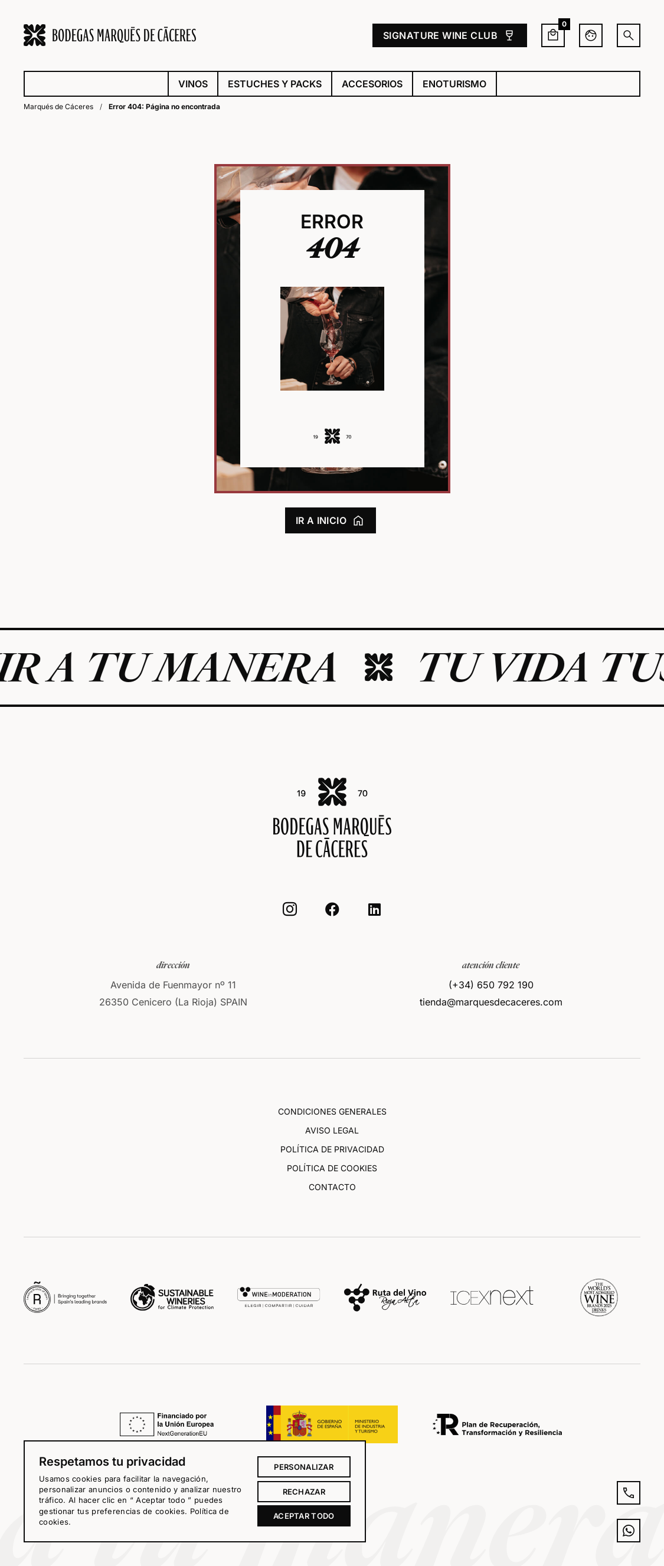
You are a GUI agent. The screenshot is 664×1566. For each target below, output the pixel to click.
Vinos (193, 84)
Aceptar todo (304, 1516)
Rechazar (304, 1491)
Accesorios (372, 84)
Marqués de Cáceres (58, 106)
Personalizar (303, 1467)
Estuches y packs (275, 84)
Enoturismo (454, 84)
